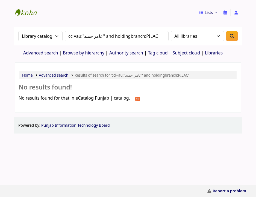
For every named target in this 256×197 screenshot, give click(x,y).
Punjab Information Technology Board (75, 125)
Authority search (126, 53)
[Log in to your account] (236, 12)
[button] (208, 12)
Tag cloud (158, 53)
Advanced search (40, 53)
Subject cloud (186, 53)
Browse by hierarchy (83, 53)
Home (27, 75)
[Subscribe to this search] (137, 98)
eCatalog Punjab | (29, 7)
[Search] (232, 36)
